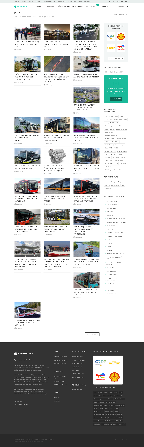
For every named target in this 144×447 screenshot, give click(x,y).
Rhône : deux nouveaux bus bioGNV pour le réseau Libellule (25, 77)
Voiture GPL (110, 294)
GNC (106, 72)
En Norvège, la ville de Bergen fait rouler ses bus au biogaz (26, 229)
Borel (125, 119)
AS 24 (106, 119)
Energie (109, 229)
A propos (18, 401)
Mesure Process (122, 151)
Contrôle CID (62, 1)
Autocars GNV (78, 374)
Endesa (112, 129)
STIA (116, 163)
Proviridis (107, 157)
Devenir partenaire (84, 1)
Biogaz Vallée (118, 119)
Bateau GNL (110, 208)
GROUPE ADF (109, 145)
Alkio (116, 116)
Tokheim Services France (112, 167)
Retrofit (109, 268)
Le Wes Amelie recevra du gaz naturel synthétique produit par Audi (86, 261)
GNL (110, 72)
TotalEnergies (109, 170)
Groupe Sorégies (119, 145)
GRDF (117, 141)
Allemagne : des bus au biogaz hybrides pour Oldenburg (55, 229)
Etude (108, 240)
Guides (38, 1)
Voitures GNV (77, 357)
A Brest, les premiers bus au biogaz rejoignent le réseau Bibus (56, 137)
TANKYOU (123, 163)
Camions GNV (77, 363)
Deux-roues (110, 226)
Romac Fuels (108, 160)
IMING (116, 148)
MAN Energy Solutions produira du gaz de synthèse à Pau (85, 107)
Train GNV (110, 283)
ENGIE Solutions (109, 132)
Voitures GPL (77, 390)
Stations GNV (111, 275)
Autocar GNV (111, 201)
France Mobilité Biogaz (111, 135)
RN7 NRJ (123, 157)
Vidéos (31, 1)
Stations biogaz (61, 385)
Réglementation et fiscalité (113, 263)
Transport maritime (114, 287)
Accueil (115, 14)
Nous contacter (21, 404)
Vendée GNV (118, 170)
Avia (111, 119)
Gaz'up (124, 138)
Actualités (121, 14)
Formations (72, 1)
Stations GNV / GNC (60, 377)
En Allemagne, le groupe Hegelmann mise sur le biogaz (26, 137)
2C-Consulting (109, 116)
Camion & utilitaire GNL (115, 219)
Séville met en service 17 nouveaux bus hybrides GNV (26, 44)
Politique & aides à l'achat (113, 258)
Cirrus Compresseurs (111, 126)
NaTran (113, 154)
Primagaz (119, 154)
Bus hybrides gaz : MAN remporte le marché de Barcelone (25, 198)
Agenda (24, 1)
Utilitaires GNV (78, 360)
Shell (111, 163)
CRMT (106, 129)
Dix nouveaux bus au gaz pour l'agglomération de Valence (86, 137)
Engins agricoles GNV (114, 233)
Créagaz (121, 126)
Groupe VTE (108, 148)
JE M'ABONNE (116, 98)
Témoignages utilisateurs (111, 279)
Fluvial (109, 247)
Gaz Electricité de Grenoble (113, 138)
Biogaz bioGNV (118, 72)
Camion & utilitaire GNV (115, 222)
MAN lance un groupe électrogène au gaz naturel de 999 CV (54, 168)
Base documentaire (49, 1)
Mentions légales (19, 442)
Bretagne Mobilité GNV (111, 123)
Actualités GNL (60, 363)
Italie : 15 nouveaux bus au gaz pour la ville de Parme (55, 198)
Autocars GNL (78, 377)
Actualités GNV (60, 357)
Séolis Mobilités (118, 160)
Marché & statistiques (115, 254)
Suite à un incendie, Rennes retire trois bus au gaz (56, 44)
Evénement (110, 243)
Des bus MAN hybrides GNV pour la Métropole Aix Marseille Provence (86, 198)
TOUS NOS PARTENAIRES (116, 58)
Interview (110, 250)
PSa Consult (115, 157)
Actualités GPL (60, 360)
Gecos (112, 141)
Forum (17, 1)
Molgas (107, 154)
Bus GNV (109, 215)
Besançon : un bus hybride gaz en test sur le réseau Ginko (87, 168)
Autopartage (111, 205)
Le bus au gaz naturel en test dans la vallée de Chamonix (27, 322)
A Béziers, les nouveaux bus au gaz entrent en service (85, 292)
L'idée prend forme (110, 151)
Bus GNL (109, 212)
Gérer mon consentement (34, 442)
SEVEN (107, 163)
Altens (121, 116)
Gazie (106, 141)
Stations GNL (111, 271)
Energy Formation (121, 129)
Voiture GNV (110, 290)
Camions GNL (77, 367)
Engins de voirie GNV (114, 236)
